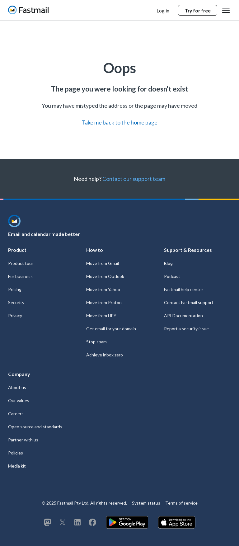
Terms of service (181, 503)
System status (146, 503)
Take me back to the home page (119, 122)
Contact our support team (133, 178)
